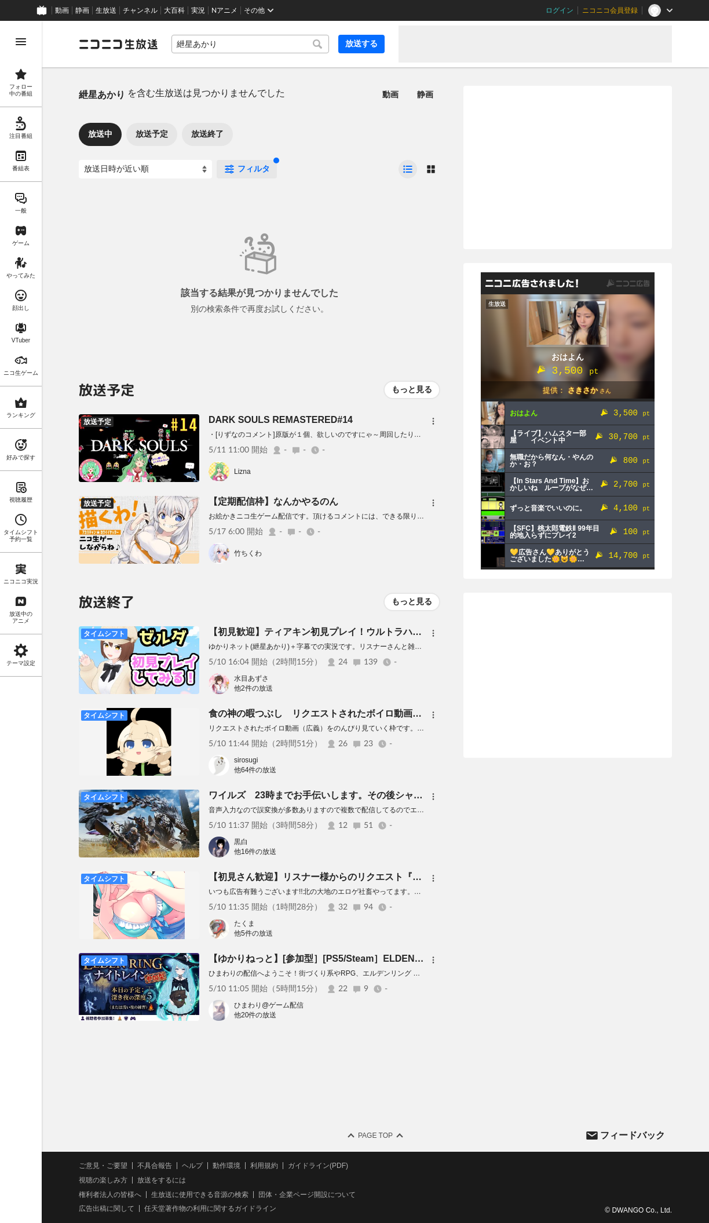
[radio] (408, 169)
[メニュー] (433, 421)
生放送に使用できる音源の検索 (199, 1194)
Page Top (375, 1135)
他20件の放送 (255, 1015)
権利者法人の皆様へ (110, 1195)
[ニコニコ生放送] (118, 44)
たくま (244, 923)
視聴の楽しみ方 (103, 1180)
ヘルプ (192, 1165)
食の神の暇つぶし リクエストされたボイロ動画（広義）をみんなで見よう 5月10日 (388, 713)
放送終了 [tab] (207, 133)
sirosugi (246, 760)
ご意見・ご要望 (103, 1166)
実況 (198, 10)
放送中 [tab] (100, 133)
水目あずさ (251, 678)
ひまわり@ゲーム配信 (269, 1005)
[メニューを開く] (20, 41)
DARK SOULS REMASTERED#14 (281, 420)
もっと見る (412, 389)
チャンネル (140, 10)
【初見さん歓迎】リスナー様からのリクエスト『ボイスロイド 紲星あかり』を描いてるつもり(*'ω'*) (421, 877)
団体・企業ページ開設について (307, 1194)
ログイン (559, 10)
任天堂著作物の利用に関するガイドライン (210, 1208)
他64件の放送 (255, 770)
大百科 (174, 10)
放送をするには (161, 1180)
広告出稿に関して (106, 1208)
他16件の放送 (255, 852)
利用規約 (264, 1165)
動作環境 (226, 1165)
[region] (21, 622)
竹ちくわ (248, 553)
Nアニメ (224, 10)
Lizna (242, 472)
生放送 (106, 10)
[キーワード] (250, 44)
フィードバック (632, 1135)
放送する (361, 43)
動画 (62, 10)
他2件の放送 (253, 688)
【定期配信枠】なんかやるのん (273, 501)
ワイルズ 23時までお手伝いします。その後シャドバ (320, 795)
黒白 (241, 842)
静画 (82, 10)
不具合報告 (154, 1165)
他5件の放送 (253, 933)
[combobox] (250, 44)
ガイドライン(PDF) (318, 1165)
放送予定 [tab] (152, 133)
